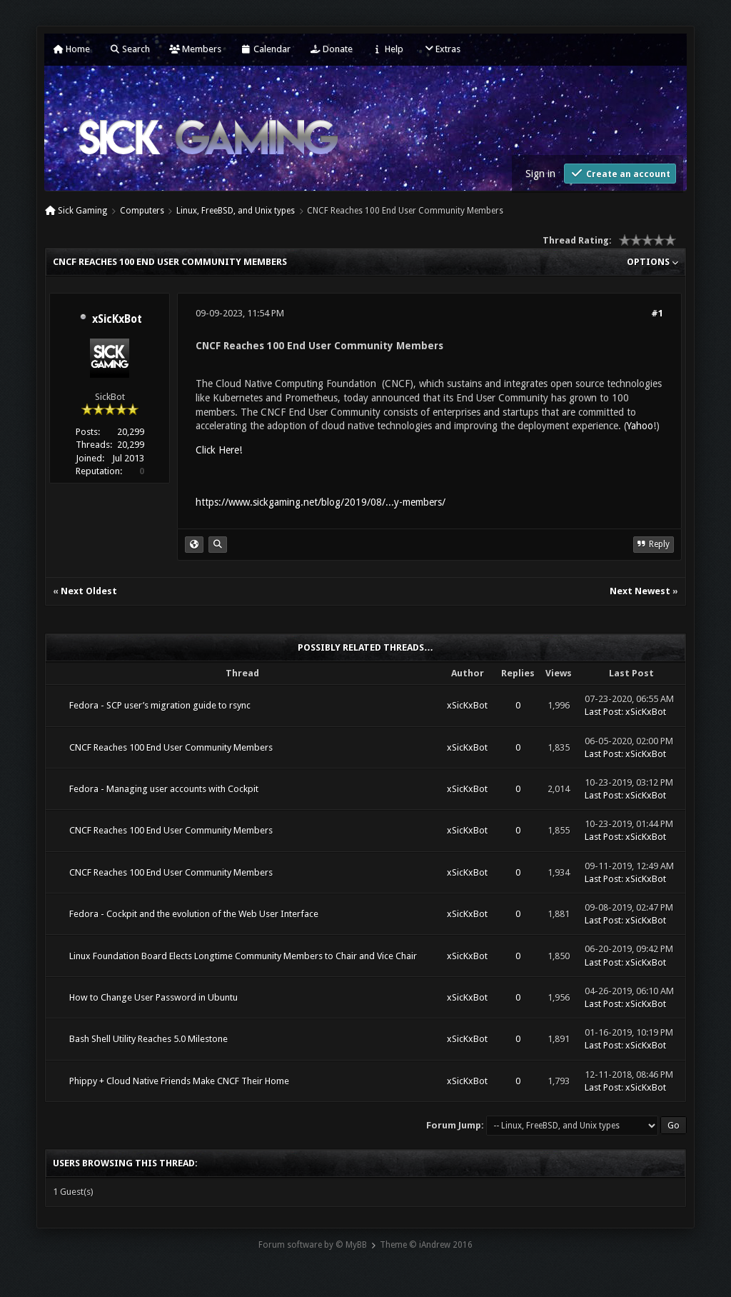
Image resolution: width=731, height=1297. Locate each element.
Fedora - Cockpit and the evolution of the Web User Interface (193, 913)
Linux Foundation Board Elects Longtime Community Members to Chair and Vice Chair (243, 956)
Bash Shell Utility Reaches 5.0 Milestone (148, 1038)
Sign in (540, 173)
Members (195, 49)
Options (652, 261)
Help (387, 49)
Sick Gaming (82, 211)
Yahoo (640, 425)
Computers (142, 211)
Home (71, 49)
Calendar (266, 49)
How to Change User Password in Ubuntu (153, 997)
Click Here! (219, 450)
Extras (441, 49)
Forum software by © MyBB (312, 1245)
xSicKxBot (117, 319)
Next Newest (640, 591)
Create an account (620, 173)
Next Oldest (89, 591)
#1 (657, 313)
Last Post (603, 711)
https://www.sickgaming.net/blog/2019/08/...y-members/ (320, 502)
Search (129, 49)
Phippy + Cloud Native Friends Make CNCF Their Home (179, 1081)
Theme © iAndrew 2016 (426, 1245)
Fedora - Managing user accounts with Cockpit (163, 788)
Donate (331, 49)
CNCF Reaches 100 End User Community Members (171, 747)
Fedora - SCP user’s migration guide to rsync (160, 705)
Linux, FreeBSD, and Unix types (235, 211)
